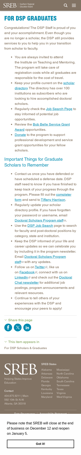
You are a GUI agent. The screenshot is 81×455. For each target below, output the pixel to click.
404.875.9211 (12, 395)
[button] (29, 434)
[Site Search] (65, 5)
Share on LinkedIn (27, 327)
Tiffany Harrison (53, 200)
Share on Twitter (18, 327)
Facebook (27, 272)
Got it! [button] (40, 444)
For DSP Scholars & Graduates (25, 348)
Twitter (40, 267)
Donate (20, 135)
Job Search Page (59, 109)
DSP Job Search (40, 226)
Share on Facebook (8, 327)
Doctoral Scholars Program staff (39, 220)
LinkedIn (21, 277)
